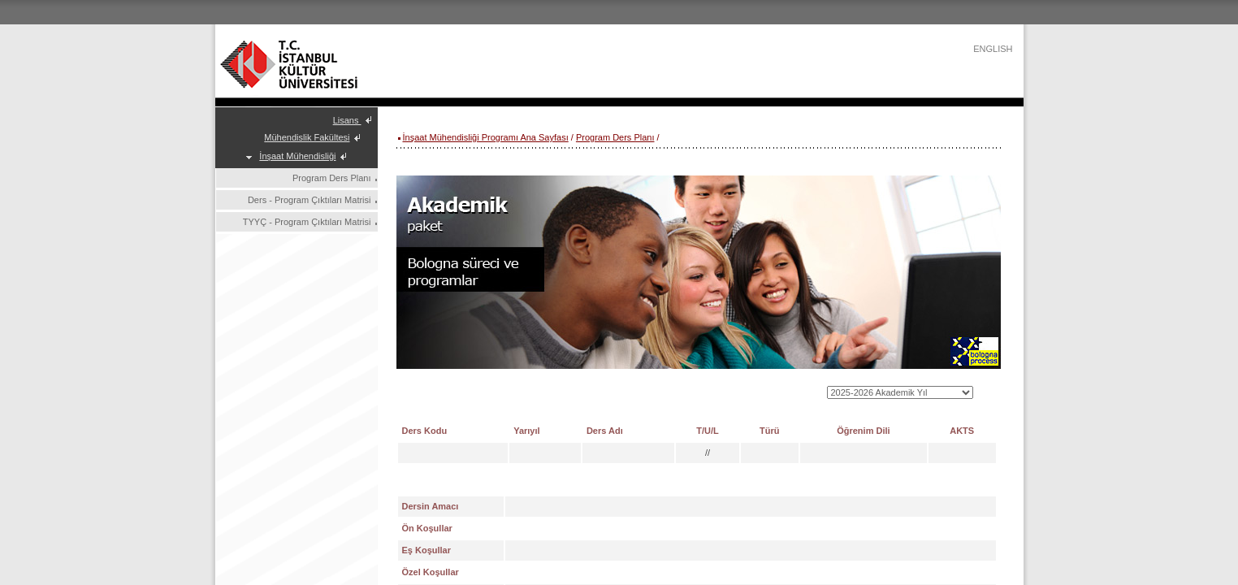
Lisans (347, 120)
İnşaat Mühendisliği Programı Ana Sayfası (486, 137)
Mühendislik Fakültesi (306, 137)
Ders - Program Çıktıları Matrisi (309, 200)
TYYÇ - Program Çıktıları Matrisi (307, 222)
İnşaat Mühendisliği (297, 156)
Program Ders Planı (331, 178)
